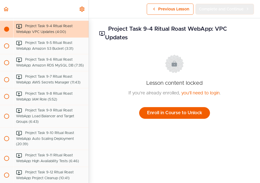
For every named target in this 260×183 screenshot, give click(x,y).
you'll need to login (200, 93)
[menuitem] (82, 9)
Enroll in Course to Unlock (174, 113)
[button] (6, 9)
